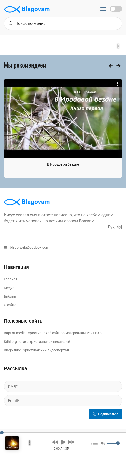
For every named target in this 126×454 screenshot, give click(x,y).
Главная (10, 279)
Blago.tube (12, 350)
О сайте (10, 305)
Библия (10, 296)
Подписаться (105, 414)
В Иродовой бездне (63, 164)
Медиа (9, 288)
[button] (55, 442)
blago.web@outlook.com (26, 247)
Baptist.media (15, 333)
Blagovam (27, 9)
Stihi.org (10, 341)
